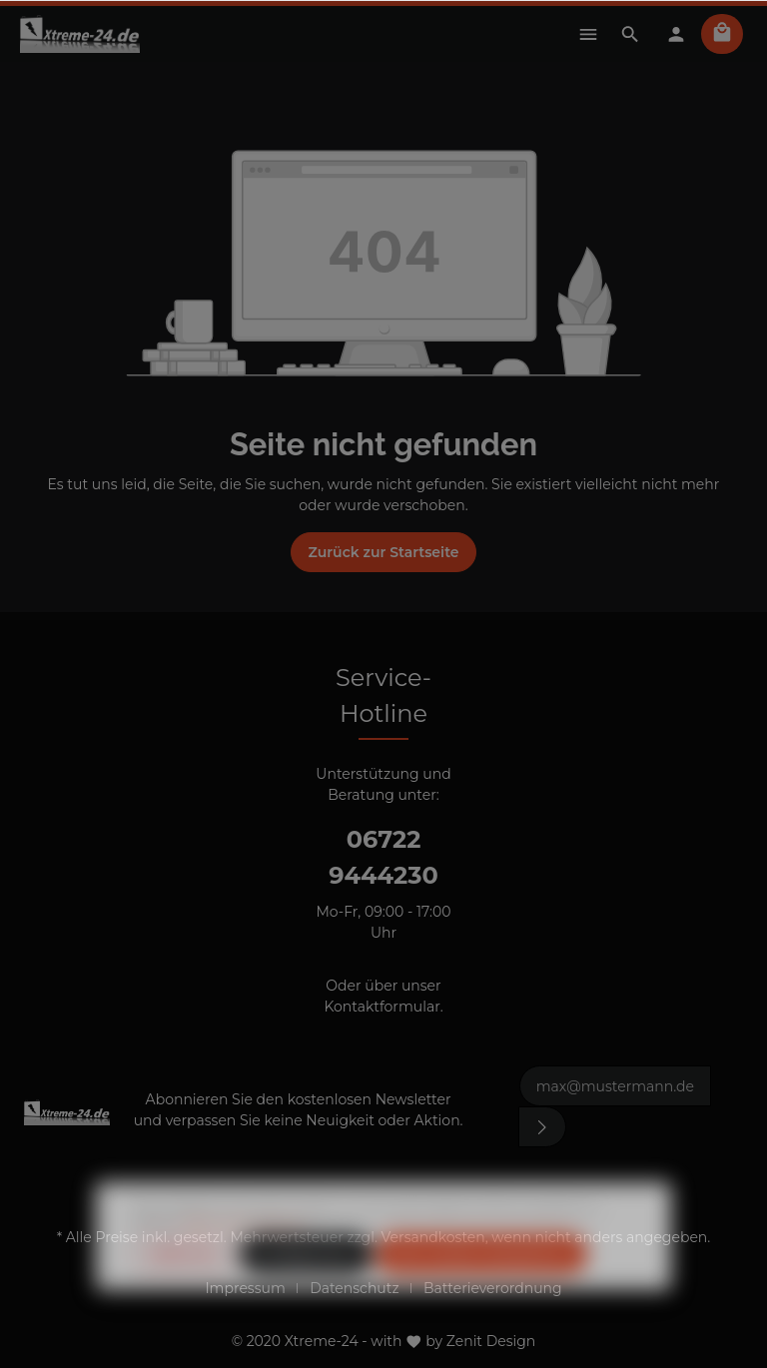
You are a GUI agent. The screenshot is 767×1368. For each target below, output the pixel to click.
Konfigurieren (307, 1290)
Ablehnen (184, 1290)
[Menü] (588, 34)
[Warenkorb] (722, 34)
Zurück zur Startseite (383, 552)
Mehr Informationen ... (250, 1260)
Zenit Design (491, 1341)
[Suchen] (630, 34)
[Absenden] (542, 1126)
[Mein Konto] (676, 34)
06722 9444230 (383, 857)
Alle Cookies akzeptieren (480, 1290)
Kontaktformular (381, 1007)
